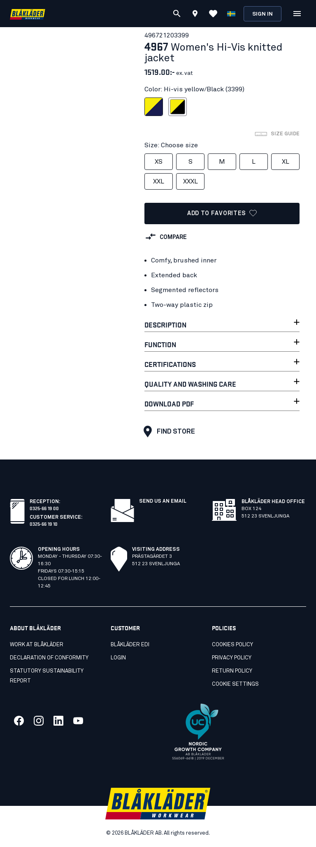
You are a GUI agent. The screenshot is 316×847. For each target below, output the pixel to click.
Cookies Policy (232, 644)
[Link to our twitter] (39, 721)
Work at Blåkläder (36, 644)
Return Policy (232, 671)
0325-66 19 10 (44, 523)
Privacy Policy (231, 658)
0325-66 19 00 (44, 508)
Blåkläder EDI (130, 644)
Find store (167, 431)
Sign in (262, 14)
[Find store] (195, 15)
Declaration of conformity (49, 658)
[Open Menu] (297, 14)
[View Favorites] (213, 14)
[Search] (177, 14)
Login (118, 658)
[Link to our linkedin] (58, 721)
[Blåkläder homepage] (27, 14)
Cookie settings (235, 684)
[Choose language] (231, 14)
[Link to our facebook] (19, 721)
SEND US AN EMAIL (162, 501)
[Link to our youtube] (78, 721)
